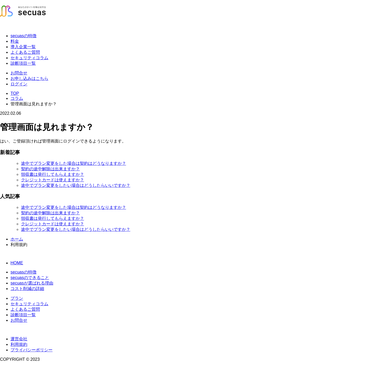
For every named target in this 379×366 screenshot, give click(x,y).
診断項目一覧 (23, 63)
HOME (17, 263)
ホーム (17, 239)
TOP (15, 93)
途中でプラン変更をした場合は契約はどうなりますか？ (73, 163)
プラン (17, 298)
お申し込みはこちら (29, 78)
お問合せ (19, 73)
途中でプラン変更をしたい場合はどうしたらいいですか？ (75, 185)
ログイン (19, 84)
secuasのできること (30, 277)
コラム (17, 98)
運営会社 (19, 339)
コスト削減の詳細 (27, 288)
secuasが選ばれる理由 (32, 283)
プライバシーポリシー (32, 350)
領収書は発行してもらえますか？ (52, 174)
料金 (15, 41)
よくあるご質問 (25, 52)
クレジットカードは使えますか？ (52, 180)
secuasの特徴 (24, 36)
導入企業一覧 (23, 47)
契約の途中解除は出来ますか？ (50, 169)
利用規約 (19, 344)
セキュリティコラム (29, 58)
